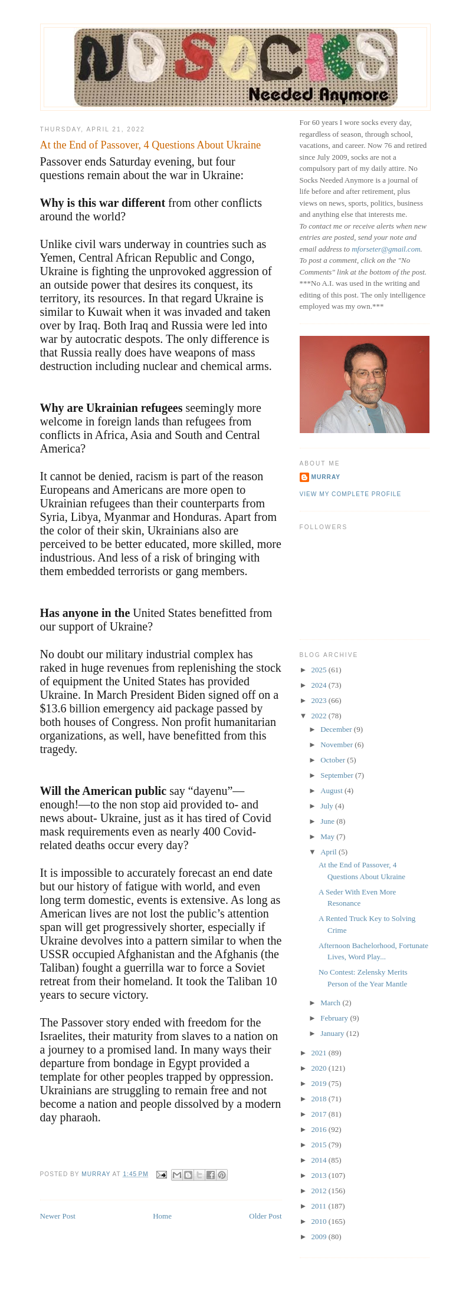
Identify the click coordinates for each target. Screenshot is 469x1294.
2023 (320, 700)
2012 (320, 1190)
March (331, 1002)
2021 (320, 1052)
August (332, 790)
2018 (320, 1098)
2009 (320, 1236)
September (337, 775)
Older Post (265, 1216)
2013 (320, 1175)
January (333, 1033)
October (333, 759)
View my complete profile (351, 494)
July (327, 805)
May (328, 836)
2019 (320, 1083)
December (337, 729)
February (335, 1018)
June (328, 821)
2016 (320, 1129)
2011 (320, 1205)
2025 (320, 669)
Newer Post (58, 1216)
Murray (326, 477)
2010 (320, 1221)
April (329, 851)
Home (162, 1216)
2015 (320, 1144)
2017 (320, 1114)
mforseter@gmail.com (386, 249)
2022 (320, 715)
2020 (320, 1068)
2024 (320, 685)
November (337, 744)
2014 (320, 1160)
